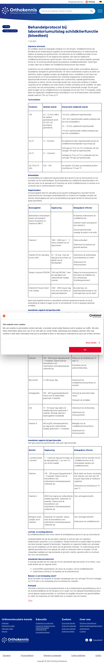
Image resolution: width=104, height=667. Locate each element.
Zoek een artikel (68, 631)
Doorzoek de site (68, 623)
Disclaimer (7, 655)
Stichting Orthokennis (88, 623)
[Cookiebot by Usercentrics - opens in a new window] (91, 316)
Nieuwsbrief (95, 640)
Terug (30, 600)
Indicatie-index (7, 629)
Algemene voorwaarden (52, 655)
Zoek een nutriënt (69, 629)
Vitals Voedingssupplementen (91, 626)
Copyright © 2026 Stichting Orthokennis (52, 661)
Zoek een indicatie (69, 626)
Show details (91, 343)
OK (85, 350)
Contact (83, 631)
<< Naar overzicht (10, 31)
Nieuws (4, 631)
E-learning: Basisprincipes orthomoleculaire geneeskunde (45, 627)
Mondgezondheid (42, 632)
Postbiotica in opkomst (44, 623)
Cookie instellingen (78, 655)
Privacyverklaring (27, 655)
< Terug (6, 27)
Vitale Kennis (84, 629)
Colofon (98, 655)
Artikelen (5, 623)
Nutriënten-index (8, 626)
